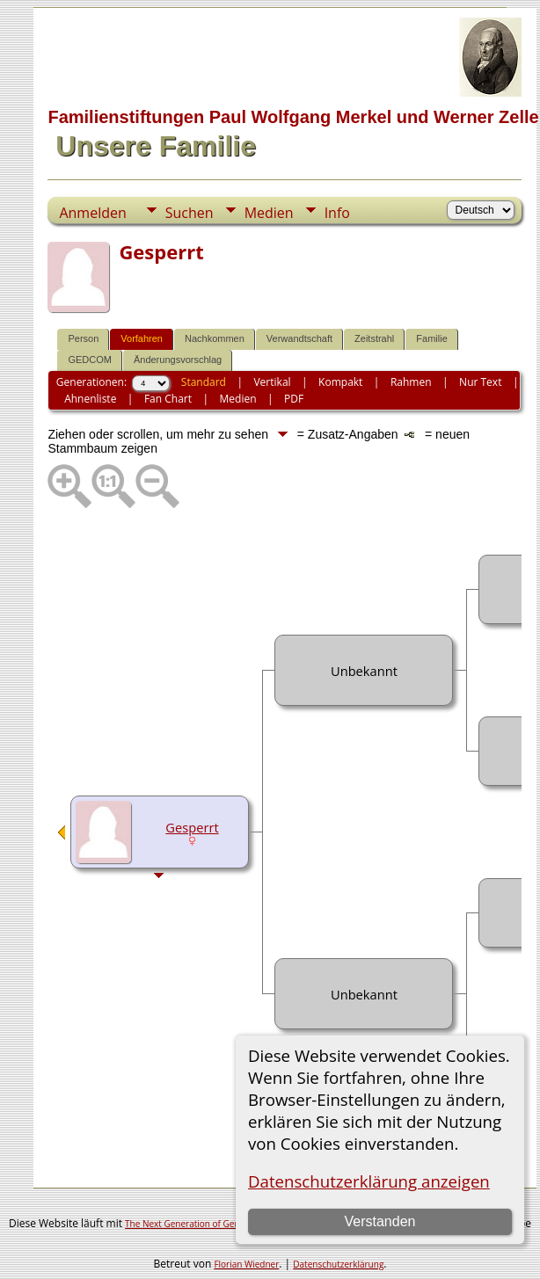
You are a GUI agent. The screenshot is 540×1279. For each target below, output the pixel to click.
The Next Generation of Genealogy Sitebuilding (221, 1223)
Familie (431, 338)
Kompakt (340, 381)
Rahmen (411, 381)
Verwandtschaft (299, 338)
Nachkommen (214, 338)
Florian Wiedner (246, 1264)
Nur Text (480, 381)
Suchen (189, 212)
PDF (293, 398)
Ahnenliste (90, 398)
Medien (269, 212)
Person (83, 338)
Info (337, 212)
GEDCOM (90, 359)
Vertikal (271, 381)
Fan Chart (168, 398)
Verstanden (379, 1221)
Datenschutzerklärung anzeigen (369, 1181)
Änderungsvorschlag (178, 359)
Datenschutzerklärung (338, 1264)
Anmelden (92, 212)
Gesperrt (191, 827)
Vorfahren (141, 338)
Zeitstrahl (374, 338)
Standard (203, 381)
